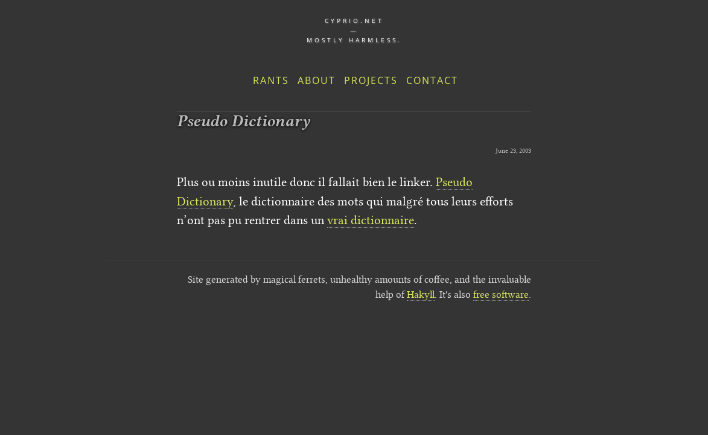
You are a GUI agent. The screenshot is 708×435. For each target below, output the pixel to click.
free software (501, 294)
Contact (432, 80)
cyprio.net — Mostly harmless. (354, 30)
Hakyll (421, 294)
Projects (371, 80)
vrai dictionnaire (370, 220)
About (317, 80)
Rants (271, 80)
